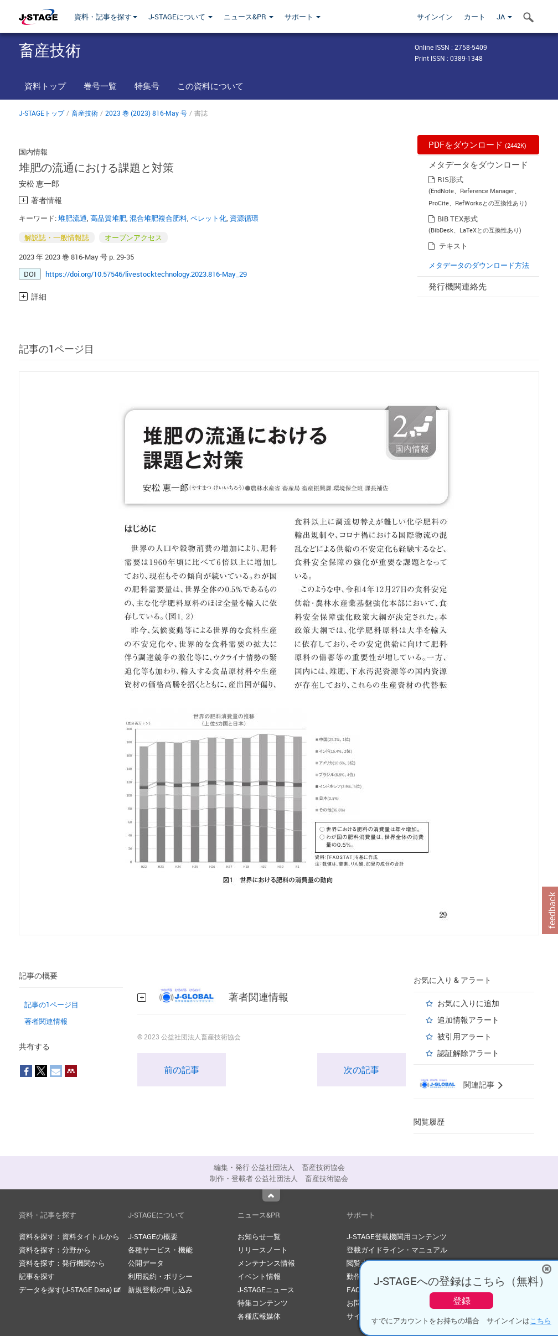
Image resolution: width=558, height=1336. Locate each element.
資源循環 (244, 218)
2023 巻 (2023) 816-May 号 (146, 112)
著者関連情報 (46, 1021)
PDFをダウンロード (477, 144)
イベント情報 (259, 1276)
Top (271, 1195)
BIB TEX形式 (457, 219)
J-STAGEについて (180, 17)
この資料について (210, 85)
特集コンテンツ (262, 1303)
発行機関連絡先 (457, 286)
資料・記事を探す (105, 17)
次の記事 (361, 1070)
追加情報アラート (468, 1019)
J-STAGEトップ (41, 112)
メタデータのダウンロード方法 (478, 265)
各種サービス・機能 (160, 1250)
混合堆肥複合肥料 (158, 218)
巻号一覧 (100, 85)
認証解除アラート (468, 1053)
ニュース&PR (248, 17)
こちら (540, 1320)
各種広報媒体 (259, 1316)
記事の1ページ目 (51, 1004)
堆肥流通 (72, 218)
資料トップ (45, 85)
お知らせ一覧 (259, 1236)
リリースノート (262, 1250)
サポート (303, 17)
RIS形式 (450, 179)
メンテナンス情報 (266, 1263)
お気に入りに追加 (468, 1003)
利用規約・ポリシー (160, 1276)
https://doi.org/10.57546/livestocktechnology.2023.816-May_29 (146, 274)
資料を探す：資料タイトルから (69, 1236)
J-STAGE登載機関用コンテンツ (397, 1236)
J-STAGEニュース (265, 1289)
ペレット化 (208, 218)
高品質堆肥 (108, 218)
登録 (462, 1300)
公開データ (146, 1263)
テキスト (453, 246)
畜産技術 (84, 112)
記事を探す (37, 1276)
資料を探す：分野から (55, 1250)
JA (504, 17)
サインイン (435, 17)
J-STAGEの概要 (153, 1236)
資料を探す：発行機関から (62, 1263)
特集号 (147, 85)
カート (474, 17)
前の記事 (181, 1070)
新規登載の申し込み (160, 1289)
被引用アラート (464, 1036)
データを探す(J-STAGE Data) (70, 1289)
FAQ (353, 1289)
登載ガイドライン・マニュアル (397, 1250)
